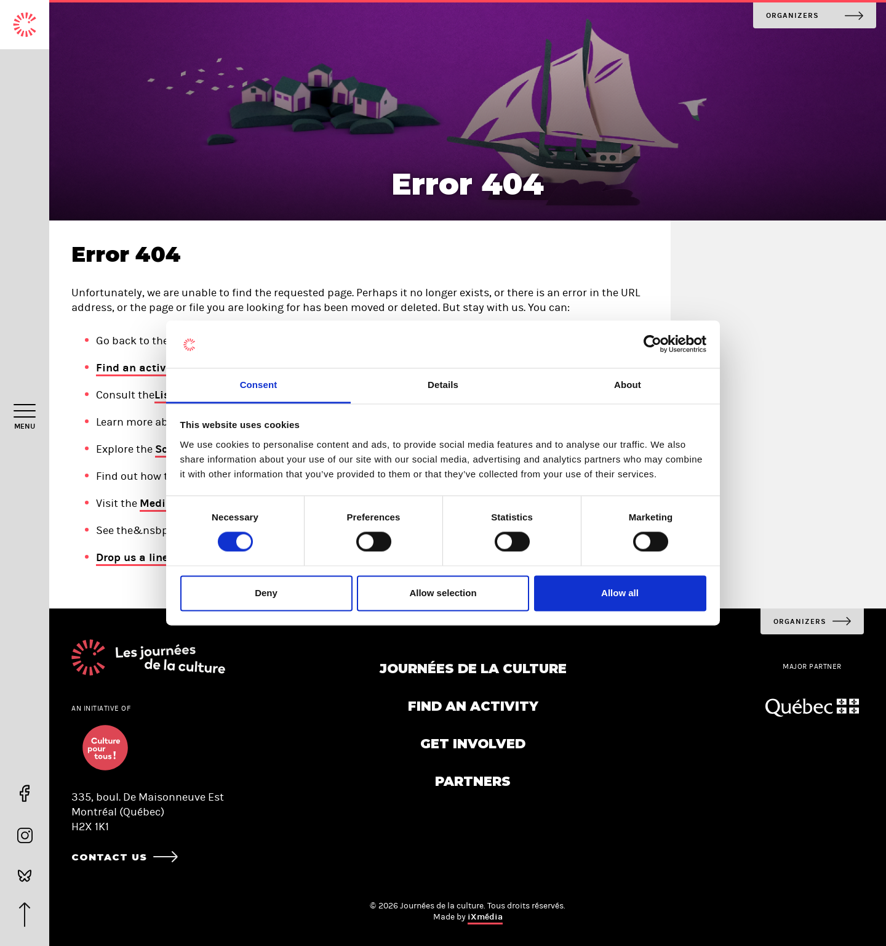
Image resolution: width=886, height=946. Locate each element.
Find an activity (137, 367)
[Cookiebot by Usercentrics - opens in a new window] (652, 344)
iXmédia (485, 917)
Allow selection (442, 593)
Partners (473, 781)
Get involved (472, 743)
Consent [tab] (258, 384)
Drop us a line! (133, 557)
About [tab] (627, 384)
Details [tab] (443, 384)
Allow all (620, 593)
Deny (266, 593)
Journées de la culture (473, 668)
